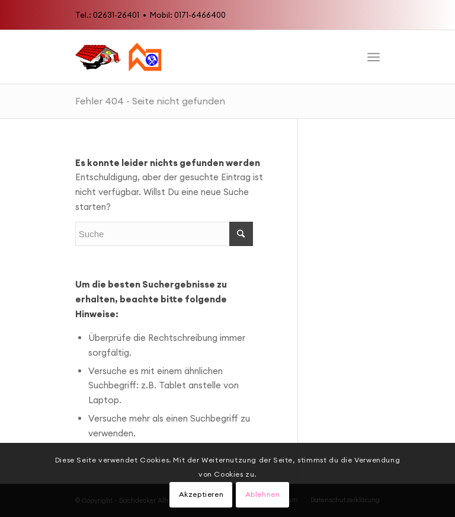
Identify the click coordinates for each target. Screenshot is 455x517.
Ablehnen (262, 494)
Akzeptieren (201, 494)
